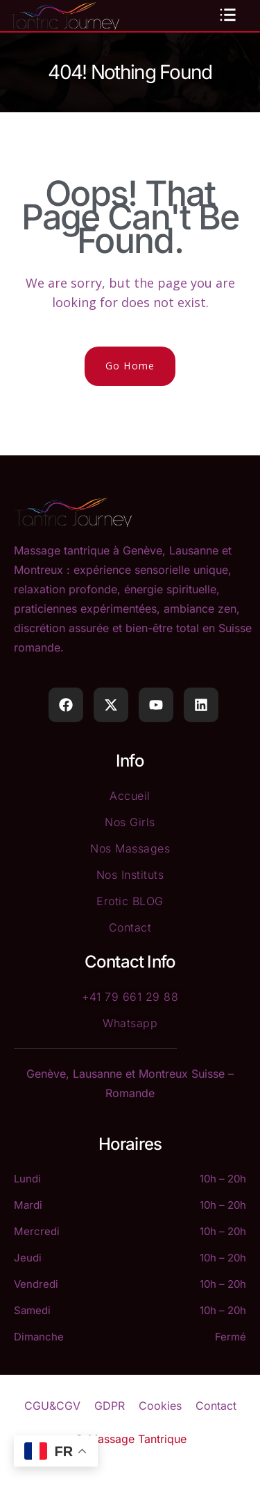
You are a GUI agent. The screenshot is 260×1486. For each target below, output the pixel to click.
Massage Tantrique (137, 1439)
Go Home (130, 365)
